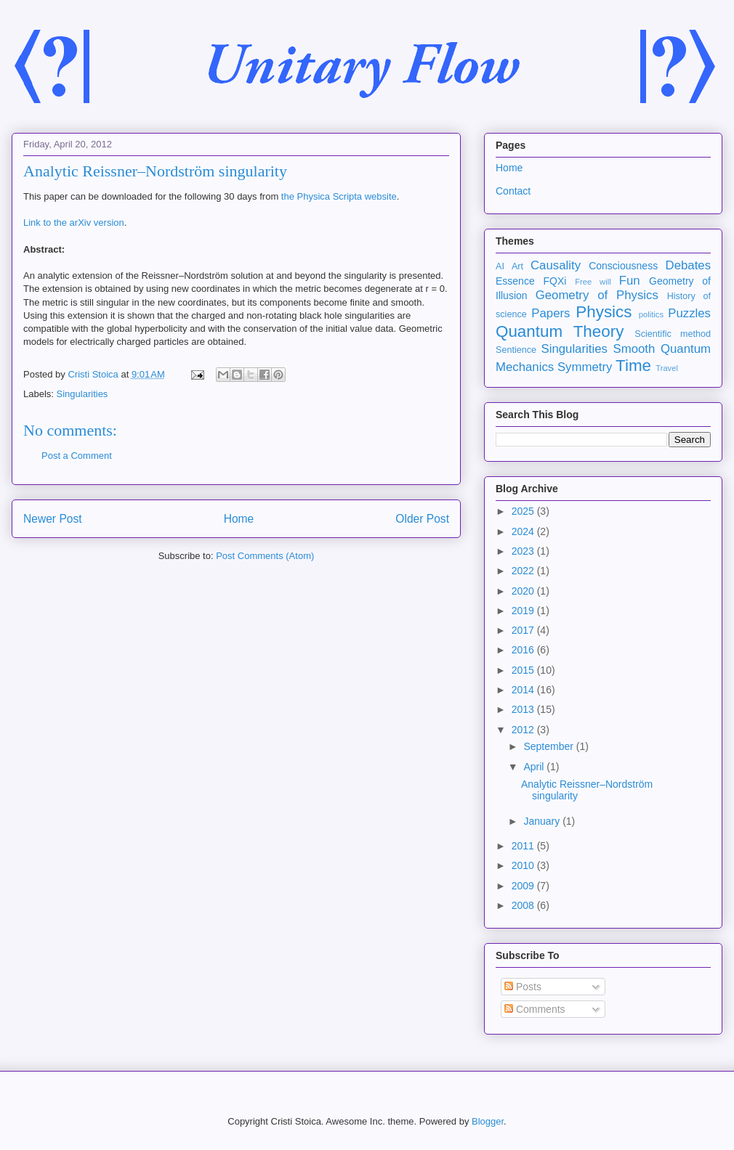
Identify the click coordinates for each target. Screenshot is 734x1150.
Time (633, 365)
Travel (667, 368)
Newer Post (52, 519)
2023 (524, 551)
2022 (524, 570)
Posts (522, 986)
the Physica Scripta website (339, 196)
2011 (524, 846)
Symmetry (585, 367)
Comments (534, 1009)
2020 (524, 591)
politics (651, 314)
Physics (604, 312)
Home (239, 519)
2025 (524, 511)
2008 (524, 905)
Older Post (422, 519)
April (535, 766)
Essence (515, 281)
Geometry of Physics (597, 295)
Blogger (488, 1121)
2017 (524, 630)
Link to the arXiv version (73, 222)
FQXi (554, 281)
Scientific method (672, 334)
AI (500, 266)
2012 (524, 729)
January (542, 821)
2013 (524, 709)
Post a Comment (76, 455)
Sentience (516, 350)
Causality (556, 265)
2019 (524, 610)
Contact (513, 191)
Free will (593, 281)
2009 (524, 886)
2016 (524, 650)
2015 (524, 670)
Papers (550, 313)
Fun (629, 281)
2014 (524, 690)
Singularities (82, 393)
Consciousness (623, 266)
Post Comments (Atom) (265, 555)
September (549, 746)
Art (517, 266)
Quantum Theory (560, 331)
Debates (688, 265)
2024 (524, 531)
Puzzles (689, 313)
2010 (524, 865)
